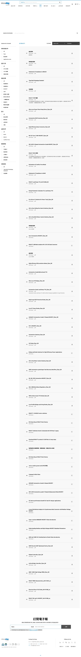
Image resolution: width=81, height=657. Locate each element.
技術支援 (28, 5)
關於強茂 (46, 5)
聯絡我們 (68, 5)
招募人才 (61, 646)
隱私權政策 (73, 646)
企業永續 (60, 5)
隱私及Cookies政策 (33, 630)
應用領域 (20, 5)
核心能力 (53, 5)
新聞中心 (35, 5)
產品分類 (13, 5)
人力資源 (67, 646)
